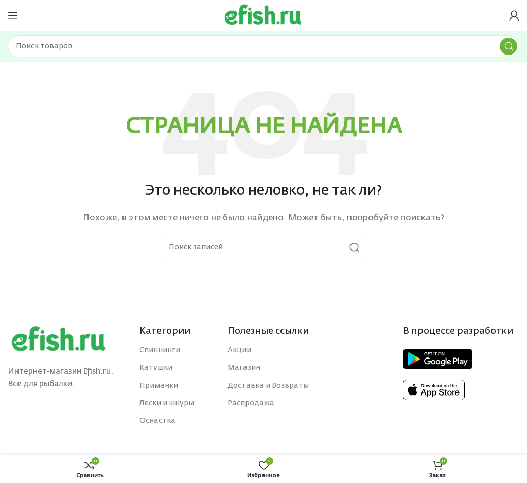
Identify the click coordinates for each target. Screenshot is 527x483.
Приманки (158, 385)
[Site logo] (263, 15)
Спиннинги (159, 350)
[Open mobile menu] (13, 15)
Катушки (155, 367)
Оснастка (157, 420)
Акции (239, 350)
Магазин (243, 367)
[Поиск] (263, 46)
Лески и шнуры (166, 403)
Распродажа (250, 403)
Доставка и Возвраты (268, 385)
